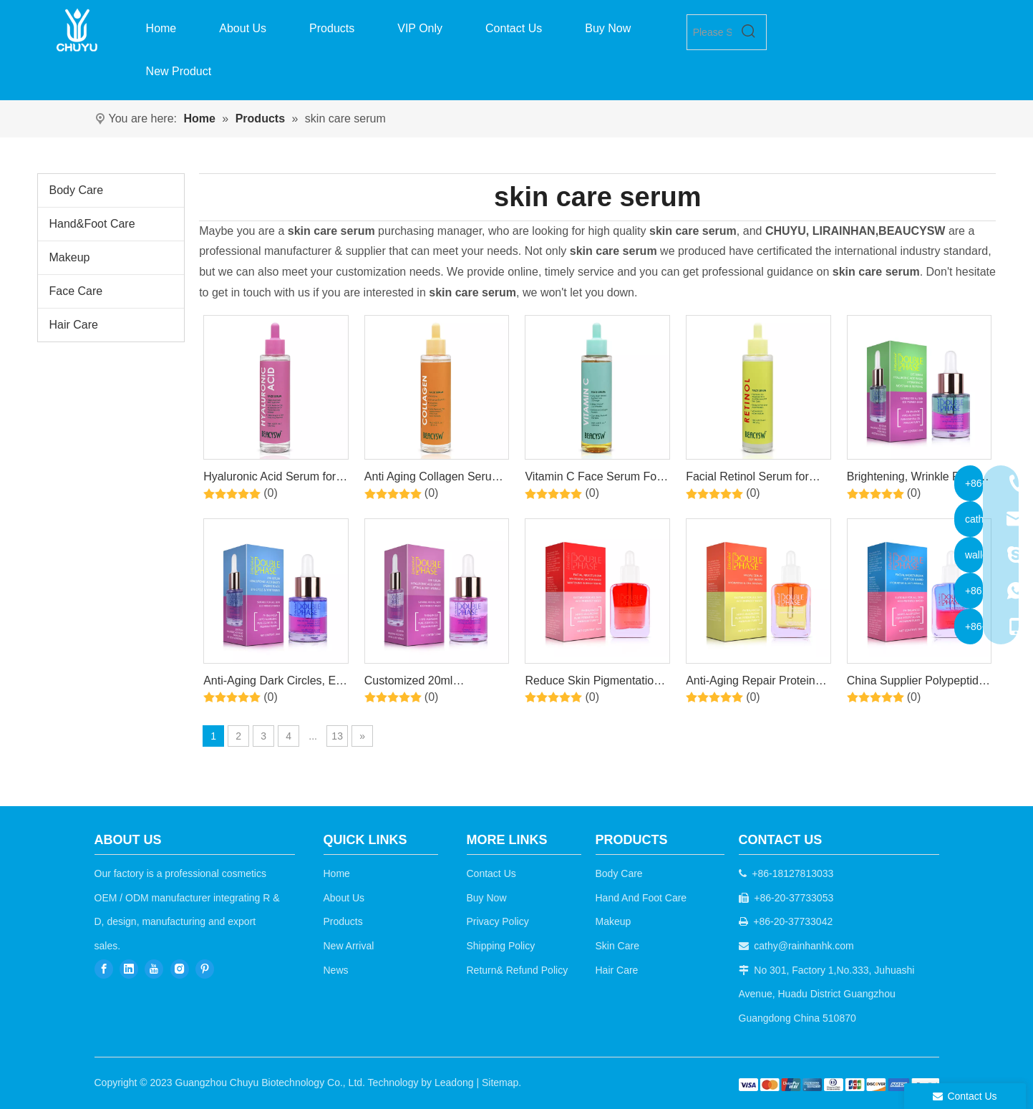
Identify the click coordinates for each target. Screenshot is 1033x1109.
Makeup (69, 257)
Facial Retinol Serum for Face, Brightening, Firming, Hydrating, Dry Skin (754, 479)
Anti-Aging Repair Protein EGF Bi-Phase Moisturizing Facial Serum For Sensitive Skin (754, 683)
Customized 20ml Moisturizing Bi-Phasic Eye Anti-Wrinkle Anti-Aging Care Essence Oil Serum (436, 683)
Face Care (76, 291)
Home (337, 873)
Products (343, 921)
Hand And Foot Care (641, 898)
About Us (344, 898)
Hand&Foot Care (92, 224)
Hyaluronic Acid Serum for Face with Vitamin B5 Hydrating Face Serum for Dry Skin (269, 479)
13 (337, 736)
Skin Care (617, 945)
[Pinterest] (204, 969)
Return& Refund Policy (517, 970)
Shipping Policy (501, 945)
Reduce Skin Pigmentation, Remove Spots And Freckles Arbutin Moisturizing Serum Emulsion (597, 683)
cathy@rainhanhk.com (804, 945)
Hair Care (73, 325)
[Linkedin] (129, 969)
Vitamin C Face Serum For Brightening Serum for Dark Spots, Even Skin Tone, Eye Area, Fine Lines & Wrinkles (595, 479)
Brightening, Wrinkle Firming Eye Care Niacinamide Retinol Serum (919, 479)
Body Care (76, 190)
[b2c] (839, 1085)
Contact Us (491, 873)
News (336, 970)
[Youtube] (154, 969)
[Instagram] (179, 969)
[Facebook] (103, 969)
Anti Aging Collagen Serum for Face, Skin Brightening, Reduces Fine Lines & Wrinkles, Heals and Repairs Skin (436, 479)
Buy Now (487, 898)
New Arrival (349, 945)
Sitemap (500, 1082)
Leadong (454, 1082)
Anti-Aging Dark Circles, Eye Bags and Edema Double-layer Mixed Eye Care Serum (275, 683)
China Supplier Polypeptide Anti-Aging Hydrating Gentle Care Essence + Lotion (918, 683)
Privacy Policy (498, 921)
